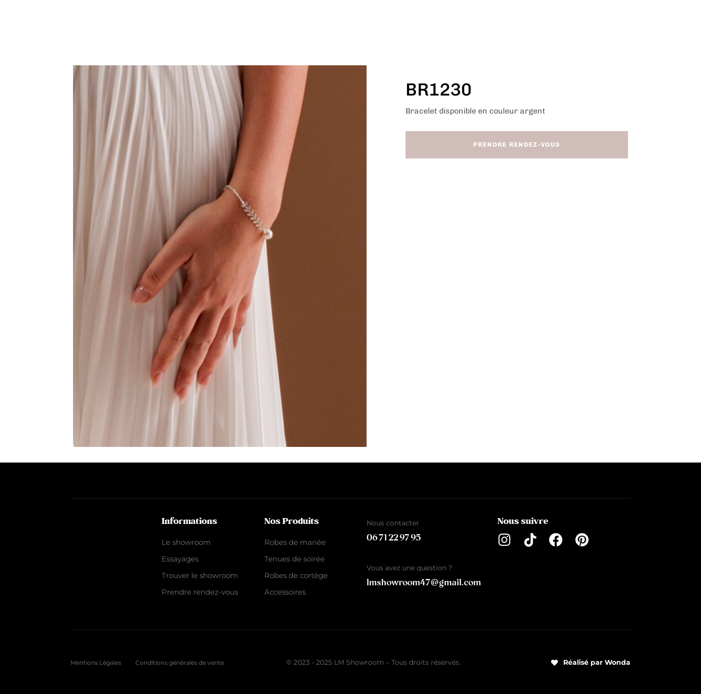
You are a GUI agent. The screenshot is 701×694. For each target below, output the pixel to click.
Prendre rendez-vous (200, 592)
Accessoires (501, 20)
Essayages (180, 558)
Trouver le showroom (200, 575)
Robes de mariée (250, 20)
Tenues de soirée (335, 20)
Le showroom (186, 542)
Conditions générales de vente (179, 662)
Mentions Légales (96, 662)
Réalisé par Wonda (590, 662)
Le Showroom (170, 20)
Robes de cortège (422, 20)
